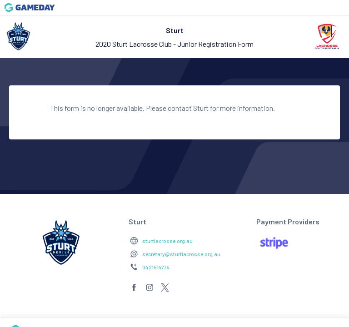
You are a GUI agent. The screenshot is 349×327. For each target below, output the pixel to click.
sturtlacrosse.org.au (167, 241)
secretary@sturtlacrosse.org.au (181, 254)
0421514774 (156, 267)
